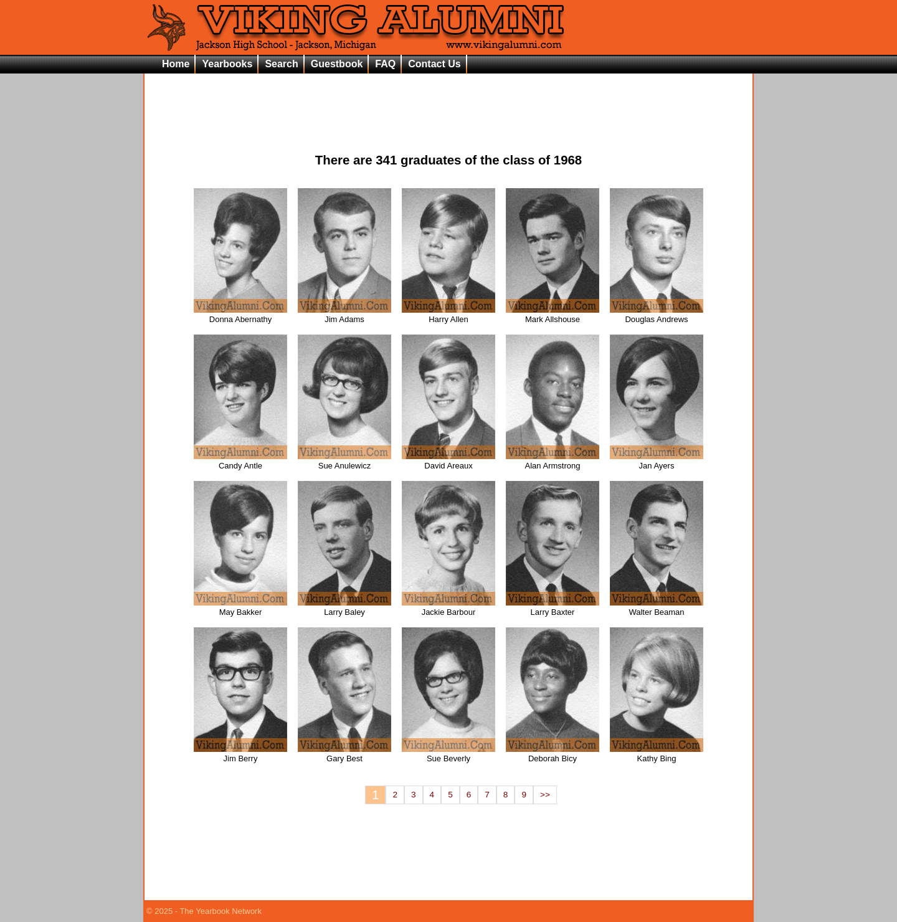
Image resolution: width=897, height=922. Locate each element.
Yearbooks (227, 64)
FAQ (385, 64)
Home (175, 64)
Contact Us (434, 64)
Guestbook (337, 64)
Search (281, 64)
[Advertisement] (448, 103)
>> (545, 794)
